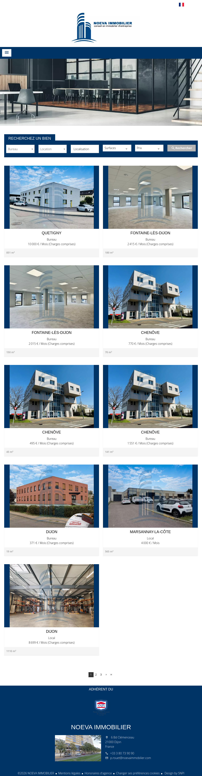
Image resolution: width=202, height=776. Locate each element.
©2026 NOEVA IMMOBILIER (36, 773)
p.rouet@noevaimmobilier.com (130, 758)
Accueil (101, 27)
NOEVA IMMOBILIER (101, 727)
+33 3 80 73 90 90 (122, 753)
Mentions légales (69, 773)
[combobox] (20, 149)
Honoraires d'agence (98, 773)
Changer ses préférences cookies (138, 773)
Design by (174, 773)
